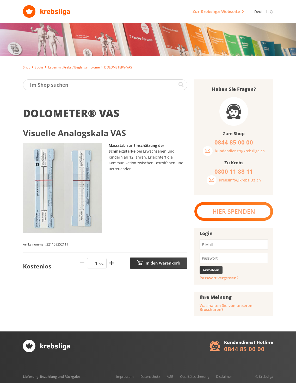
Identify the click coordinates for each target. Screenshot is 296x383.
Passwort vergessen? (219, 278)
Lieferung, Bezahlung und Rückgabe (51, 376)
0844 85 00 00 (244, 349)
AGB (170, 376)
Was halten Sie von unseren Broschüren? (226, 307)
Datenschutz (150, 376)
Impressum (125, 376)
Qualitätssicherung (194, 376)
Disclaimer (224, 376)
